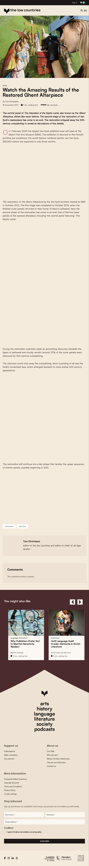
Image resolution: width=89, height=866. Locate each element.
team (56, 762)
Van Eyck (22, 526)
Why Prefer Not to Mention (39, 644)
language (44, 714)
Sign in (74, 3)
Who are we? (52, 755)
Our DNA (50, 751)
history (44, 709)
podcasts (44, 729)
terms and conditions (22, 832)
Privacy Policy (9, 790)
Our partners (9, 759)
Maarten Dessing (31, 653)
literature (44, 719)
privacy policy (37, 832)
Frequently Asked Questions (15, 779)
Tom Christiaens (11, 101)
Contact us (51, 766)
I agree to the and (24, 831)
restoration (9, 526)
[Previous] (72, 602)
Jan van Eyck (52, 105)
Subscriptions (9, 751)
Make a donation (11, 755)
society (44, 724)
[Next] (80, 602)
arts (44, 703)
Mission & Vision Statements (58, 759)
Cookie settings (10, 794)
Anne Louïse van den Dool (75, 653)
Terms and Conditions (13, 786)
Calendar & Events (11, 783)
